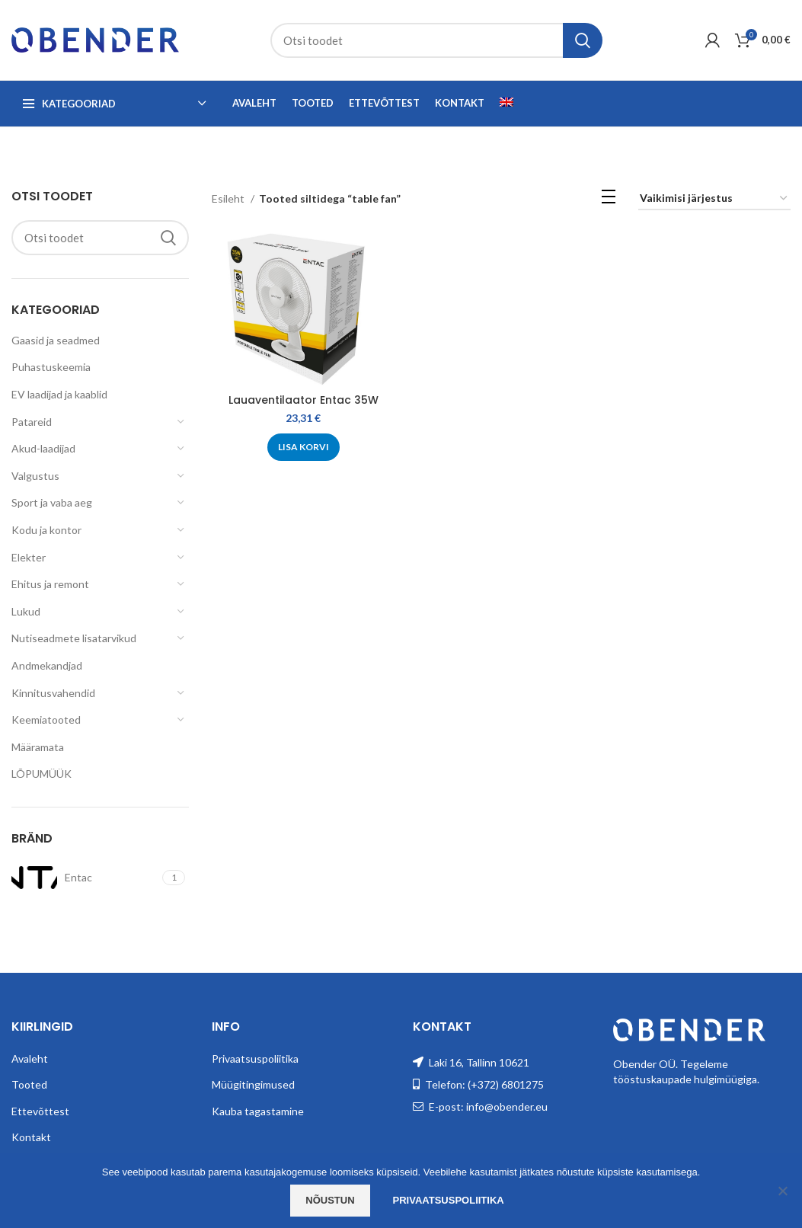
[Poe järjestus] (714, 199)
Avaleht (29, 1058)
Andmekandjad (46, 665)
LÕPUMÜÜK (41, 773)
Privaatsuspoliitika (255, 1058)
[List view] (608, 199)
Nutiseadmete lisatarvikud (73, 638)
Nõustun (329, 1200)
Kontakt (31, 1136)
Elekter (28, 557)
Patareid (31, 421)
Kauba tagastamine (258, 1111)
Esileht (229, 198)
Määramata (37, 746)
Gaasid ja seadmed (55, 340)
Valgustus (35, 475)
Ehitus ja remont (50, 583)
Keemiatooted (46, 719)
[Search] (436, 40)
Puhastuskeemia (51, 366)
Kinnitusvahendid (53, 692)
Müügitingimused (253, 1084)
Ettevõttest (40, 1111)
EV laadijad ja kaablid (59, 394)
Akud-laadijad (43, 448)
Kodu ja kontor (46, 529)
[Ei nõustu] (783, 1190)
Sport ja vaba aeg (51, 502)
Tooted (29, 1084)
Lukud (25, 611)
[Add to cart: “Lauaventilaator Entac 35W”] (303, 447)
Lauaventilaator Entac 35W (303, 400)
